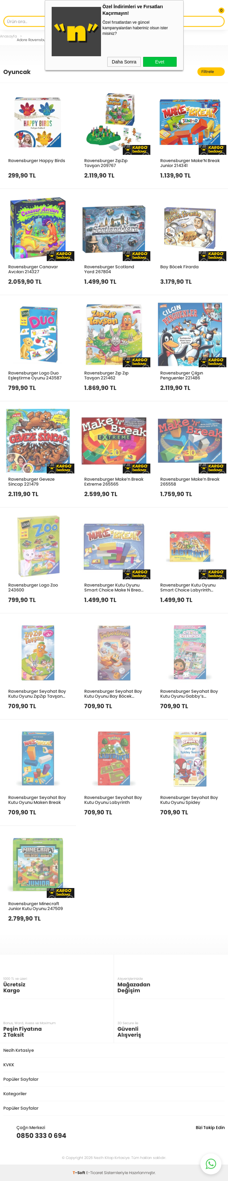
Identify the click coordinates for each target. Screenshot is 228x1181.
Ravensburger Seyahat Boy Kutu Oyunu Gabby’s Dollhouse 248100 (189, 693)
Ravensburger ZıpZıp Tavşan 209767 (106, 162)
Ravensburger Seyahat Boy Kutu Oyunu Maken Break (37, 799)
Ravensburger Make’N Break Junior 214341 (190, 162)
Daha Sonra (124, 61)
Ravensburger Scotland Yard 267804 (109, 269)
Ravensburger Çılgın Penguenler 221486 (181, 375)
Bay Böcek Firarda (179, 267)
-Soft (79, 1172)
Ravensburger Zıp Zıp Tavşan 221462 (106, 375)
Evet (159, 61)
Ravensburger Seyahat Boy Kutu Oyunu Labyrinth (113, 799)
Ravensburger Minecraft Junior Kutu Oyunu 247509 (35, 906)
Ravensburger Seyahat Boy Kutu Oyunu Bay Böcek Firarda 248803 (113, 693)
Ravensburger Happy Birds (36, 160)
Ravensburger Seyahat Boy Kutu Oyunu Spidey (189, 799)
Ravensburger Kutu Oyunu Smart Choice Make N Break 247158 (113, 587)
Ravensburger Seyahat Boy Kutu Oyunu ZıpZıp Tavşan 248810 (37, 693)
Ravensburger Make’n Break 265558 (189, 481)
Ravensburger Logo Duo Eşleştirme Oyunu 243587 (35, 375)
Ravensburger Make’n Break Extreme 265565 (113, 481)
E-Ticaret (94, 1172)
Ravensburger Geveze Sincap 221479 (31, 481)
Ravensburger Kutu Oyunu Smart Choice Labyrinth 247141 (187, 587)
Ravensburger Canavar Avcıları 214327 (33, 269)
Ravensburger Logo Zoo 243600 (33, 587)
